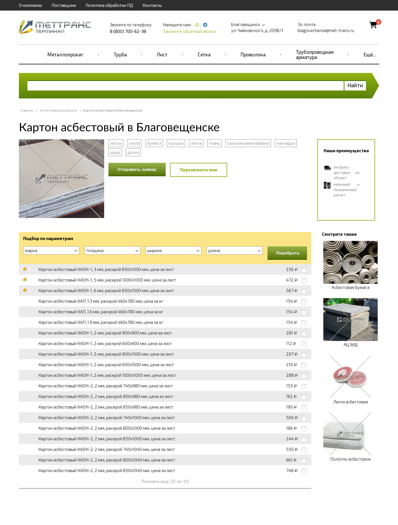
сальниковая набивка (248, 143)
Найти (355, 85)
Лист (162, 54)
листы (116, 143)
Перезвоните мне (198, 169)
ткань (214, 143)
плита (134, 143)
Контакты (152, 5)
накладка (285, 143)
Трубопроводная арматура (315, 54)
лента (196, 143)
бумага (154, 143)
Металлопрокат (65, 54)
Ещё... (370, 54)
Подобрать (288, 252)
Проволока (253, 54)
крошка (176, 143)
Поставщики (64, 5)
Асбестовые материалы (58, 110)
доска (133, 152)
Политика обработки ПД (109, 5)
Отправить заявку (137, 169)
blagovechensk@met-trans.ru (326, 30)
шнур (115, 152)
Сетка (204, 54)
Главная (26, 110)
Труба (120, 54)
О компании (30, 5)
